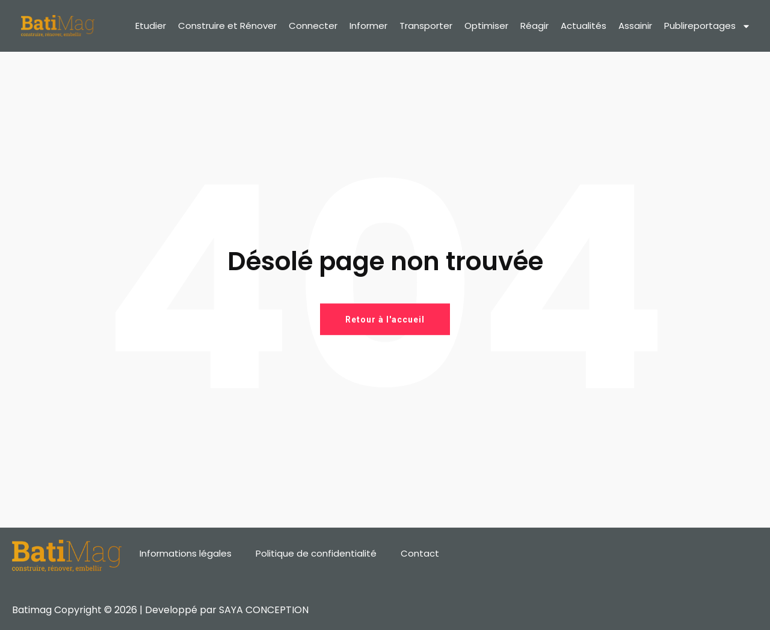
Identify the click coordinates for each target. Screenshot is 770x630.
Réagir (534, 25)
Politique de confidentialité (316, 553)
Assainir (635, 25)
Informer (368, 25)
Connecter (313, 25)
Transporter (425, 25)
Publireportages (707, 26)
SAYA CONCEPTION (264, 610)
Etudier (150, 25)
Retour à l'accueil (385, 319)
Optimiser (486, 25)
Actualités (583, 25)
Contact (420, 553)
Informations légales (186, 553)
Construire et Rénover (227, 25)
